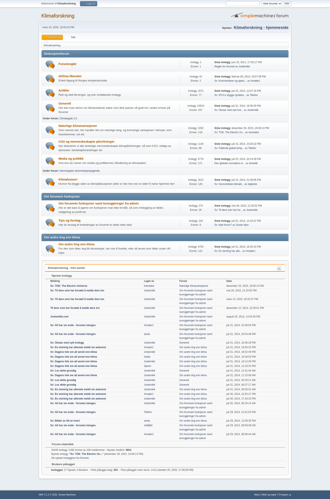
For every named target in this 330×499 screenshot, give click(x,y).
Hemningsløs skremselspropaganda (79, 170)
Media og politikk (71, 158)
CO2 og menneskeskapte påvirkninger (86, 141)
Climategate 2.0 (68, 118)
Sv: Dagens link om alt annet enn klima (73, 351)
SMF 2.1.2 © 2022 (48, 494)
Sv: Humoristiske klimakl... (229, 184)
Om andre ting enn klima (76, 244)
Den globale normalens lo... (229, 163)
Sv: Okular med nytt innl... (228, 110)
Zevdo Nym (242, 224)
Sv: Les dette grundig (63, 370)
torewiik (253, 163)
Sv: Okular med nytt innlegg (67, 342)
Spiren (147, 366)
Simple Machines (67, 494)
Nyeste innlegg (60, 275)
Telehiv (254, 95)
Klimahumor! (68, 179)
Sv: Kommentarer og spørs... (230, 80)
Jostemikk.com (59, 316)
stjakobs (252, 184)
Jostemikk (244, 66)
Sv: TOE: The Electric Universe (68, 285)
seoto (147, 334)
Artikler (64, 90)
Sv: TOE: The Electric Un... (229, 132)
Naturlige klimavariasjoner (78, 125)
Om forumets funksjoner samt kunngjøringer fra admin (99, 203)
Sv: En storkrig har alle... (228, 251)
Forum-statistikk (60, 444)
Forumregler (68, 64)
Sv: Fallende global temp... (229, 148)
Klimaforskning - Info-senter (66, 267)
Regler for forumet (224, 66)
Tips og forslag (70, 220)
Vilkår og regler (268, 494)
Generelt (65, 103)
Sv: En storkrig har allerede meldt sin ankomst (78, 347)
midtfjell (148, 425)
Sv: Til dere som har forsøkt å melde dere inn (77, 290)
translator (254, 132)
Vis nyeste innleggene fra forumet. (70, 458)
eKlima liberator (70, 76)
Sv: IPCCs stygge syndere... (230, 95)
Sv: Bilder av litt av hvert (65, 420)
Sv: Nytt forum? (223, 224)
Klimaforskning (57, 16)
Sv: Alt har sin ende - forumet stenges (73, 325)
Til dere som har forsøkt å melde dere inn (75, 308)
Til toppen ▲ (284, 494)
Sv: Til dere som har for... (228, 209)
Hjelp (256, 494)
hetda (147, 356)
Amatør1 (255, 80)
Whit (128, 450)
